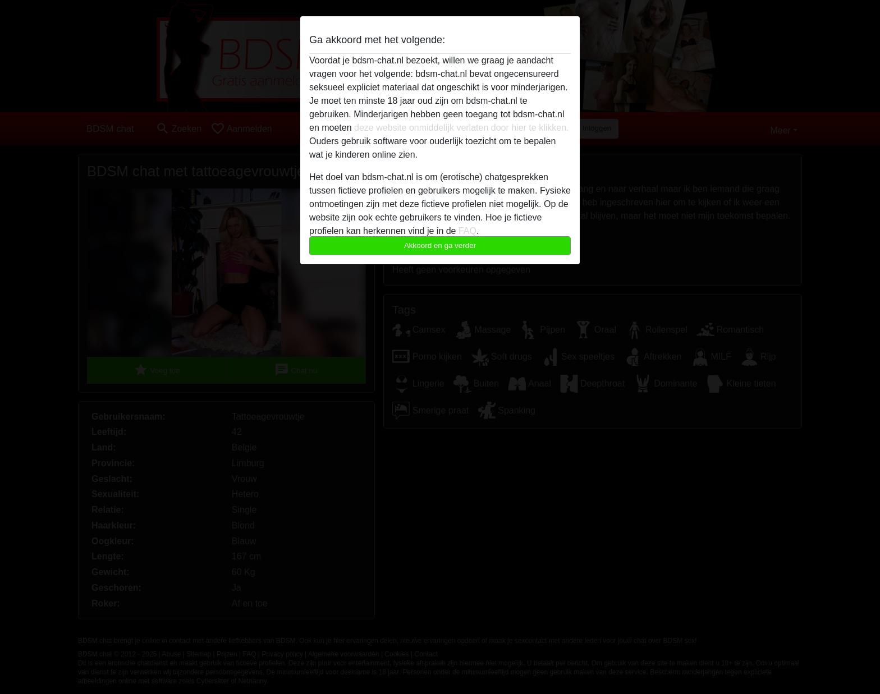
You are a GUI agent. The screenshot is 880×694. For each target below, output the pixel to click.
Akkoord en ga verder (440, 245)
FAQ (467, 231)
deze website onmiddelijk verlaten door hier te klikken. (461, 127)
